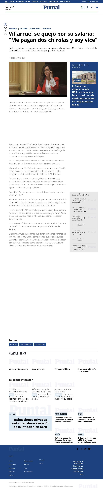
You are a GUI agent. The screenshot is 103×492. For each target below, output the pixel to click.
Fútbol (80, 414)
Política (11, 475)
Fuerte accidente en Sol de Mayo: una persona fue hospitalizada (79, 202)
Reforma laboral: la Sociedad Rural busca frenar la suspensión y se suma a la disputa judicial (42, 394)
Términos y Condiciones (15, 482)
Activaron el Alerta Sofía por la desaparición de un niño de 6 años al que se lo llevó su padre (64, 394)
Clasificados (78, 471)
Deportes (35, 1)
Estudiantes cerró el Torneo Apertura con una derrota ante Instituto (86, 420)
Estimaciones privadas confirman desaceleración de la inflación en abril (30, 423)
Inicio (12, 1)
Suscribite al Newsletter (78, 462)
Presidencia (40, 344)
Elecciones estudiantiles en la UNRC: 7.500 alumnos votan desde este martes (79, 235)
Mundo (41, 460)
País (25, 468)
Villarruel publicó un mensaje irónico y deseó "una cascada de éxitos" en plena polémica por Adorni (79, 211)
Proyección (12, 414)
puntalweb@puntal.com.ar (66, 486)
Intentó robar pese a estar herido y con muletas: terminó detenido (79, 249)
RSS (81, 474)
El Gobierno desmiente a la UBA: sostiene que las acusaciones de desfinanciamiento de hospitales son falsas (83, 95)
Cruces (11, 395)
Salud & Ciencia (38, 369)
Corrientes (58, 395)
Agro (40, 463)
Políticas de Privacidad (28, 482)
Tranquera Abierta (62, 369)
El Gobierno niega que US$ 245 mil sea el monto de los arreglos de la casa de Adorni (87, 441)
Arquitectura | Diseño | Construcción (87, 370)
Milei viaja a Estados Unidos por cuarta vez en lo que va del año (64, 419)
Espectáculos (53, 1)
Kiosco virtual (65, 1)
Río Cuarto (20, 1)
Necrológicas (28, 472)
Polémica (81, 434)
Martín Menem (26, 344)
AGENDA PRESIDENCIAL (61, 414)
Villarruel (13, 344)
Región (27, 1)
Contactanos (77, 466)
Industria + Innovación (18, 369)
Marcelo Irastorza (81, 224)
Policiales (43, 1)
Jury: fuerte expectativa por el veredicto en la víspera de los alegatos (78, 220)
